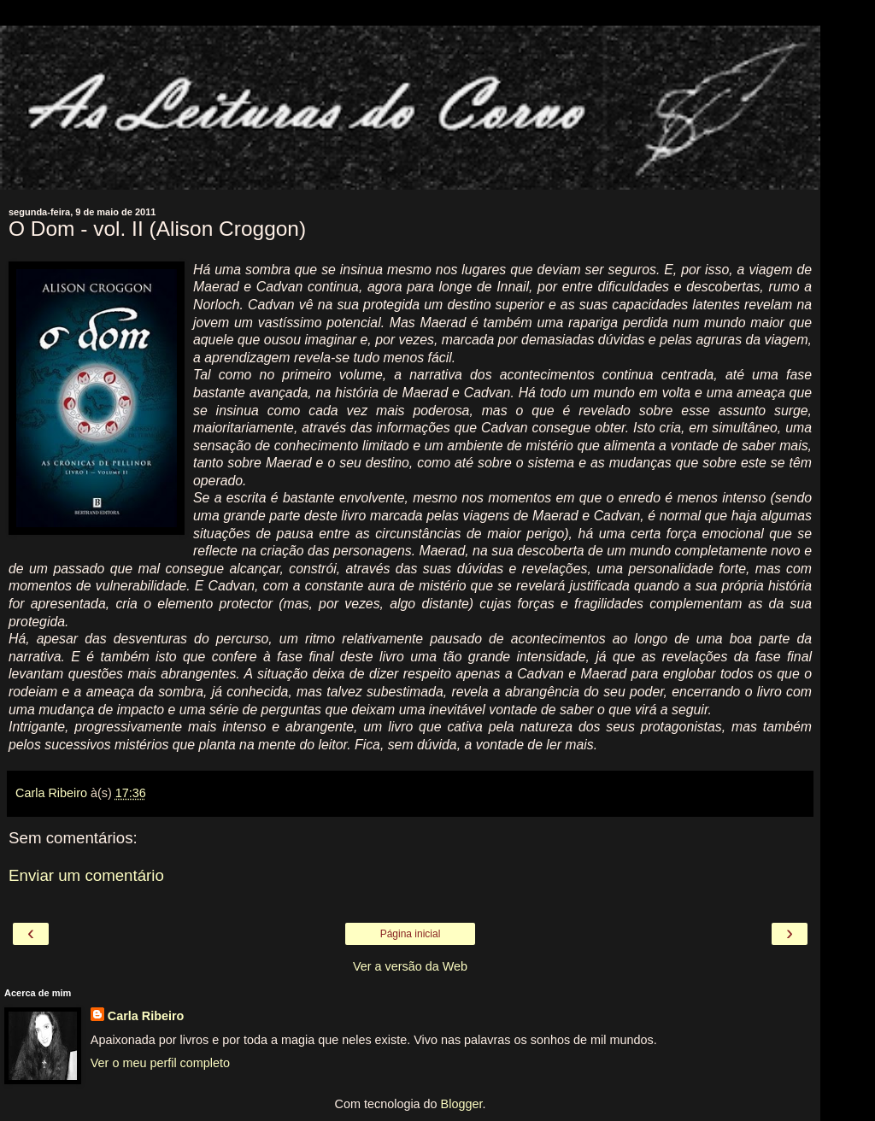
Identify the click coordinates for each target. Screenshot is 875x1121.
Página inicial (410, 934)
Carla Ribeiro (146, 1016)
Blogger (462, 1104)
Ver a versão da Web (410, 966)
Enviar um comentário (86, 875)
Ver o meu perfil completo (160, 1063)
